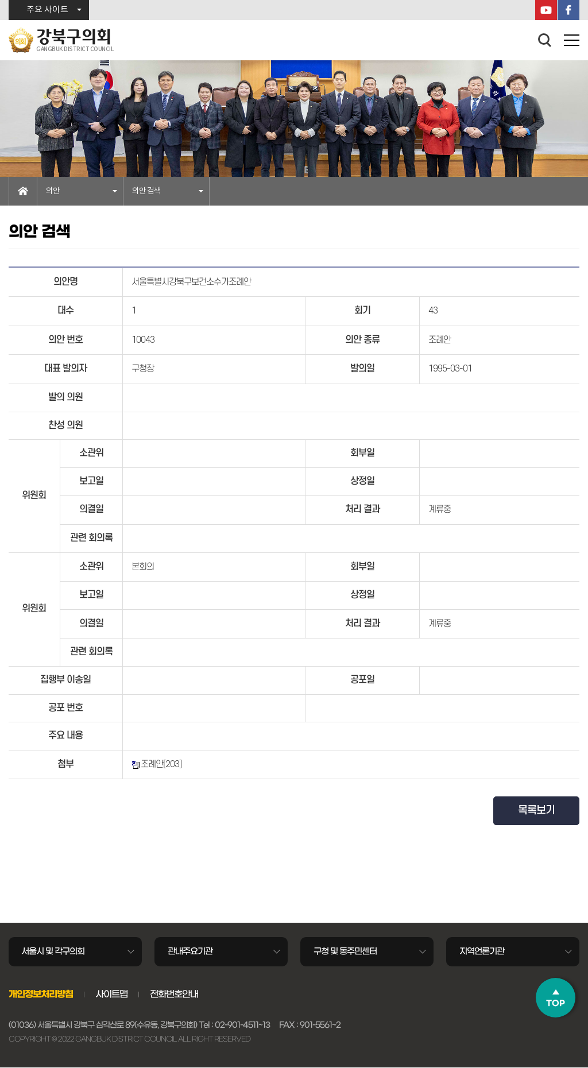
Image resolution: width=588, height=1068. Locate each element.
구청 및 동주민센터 (345, 951)
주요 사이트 (47, 10)
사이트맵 (111, 994)
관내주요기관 (190, 951)
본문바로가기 (0, 0)
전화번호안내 (174, 994)
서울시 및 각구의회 (53, 951)
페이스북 (568, 10)
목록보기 (536, 810)
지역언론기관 (481, 951)
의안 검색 (146, 191)
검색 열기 (545, 40)
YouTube (546, 10)
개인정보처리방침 (41, 994)
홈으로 (23, 191)
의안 (53, 191)
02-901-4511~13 (242, 1026)
